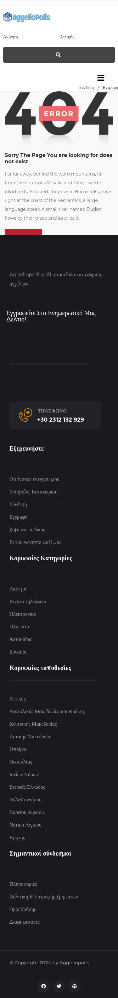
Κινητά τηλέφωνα (27, 601)
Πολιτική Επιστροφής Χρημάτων (43, 897)
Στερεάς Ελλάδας (27, 787)
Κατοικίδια (20, 639)
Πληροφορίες (23, 884)
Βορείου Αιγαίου (26, 812)
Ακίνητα (17, 589)
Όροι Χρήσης (22, 909)
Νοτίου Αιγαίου (25, 825)
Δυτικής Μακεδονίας (30, 737)
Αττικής (17, 699)
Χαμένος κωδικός (27, 530)
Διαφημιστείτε (24, 922)
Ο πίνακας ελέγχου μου (34, 479)
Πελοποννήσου (25, 800)
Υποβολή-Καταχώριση (33, 492)
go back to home (23, 232)
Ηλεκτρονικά (22, 614)
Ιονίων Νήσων (24, 774)
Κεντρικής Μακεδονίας (33, 724)
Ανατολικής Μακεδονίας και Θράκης (47, 711)
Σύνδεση (86, 87)
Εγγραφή (110, 87)
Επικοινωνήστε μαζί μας (35, 542)
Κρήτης (17, 837)
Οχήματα (19, 627)
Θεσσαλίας (20, 762)
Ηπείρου (18, 749)
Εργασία (18, 652)
